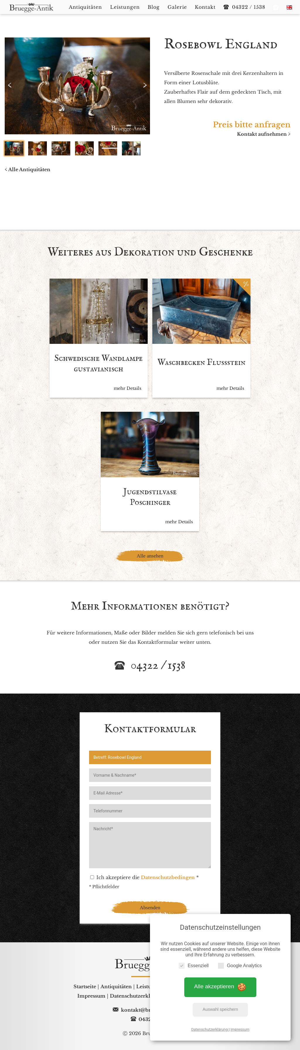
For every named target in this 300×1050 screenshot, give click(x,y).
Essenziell (194, 965)
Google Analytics (240, 965)
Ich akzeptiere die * (144, 882)
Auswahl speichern (220, 1009)
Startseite (85, 991)
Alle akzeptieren (220, 986)
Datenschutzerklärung (210, 1029)
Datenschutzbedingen (168, 882)
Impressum (240, 1029)
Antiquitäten (116, 991)
